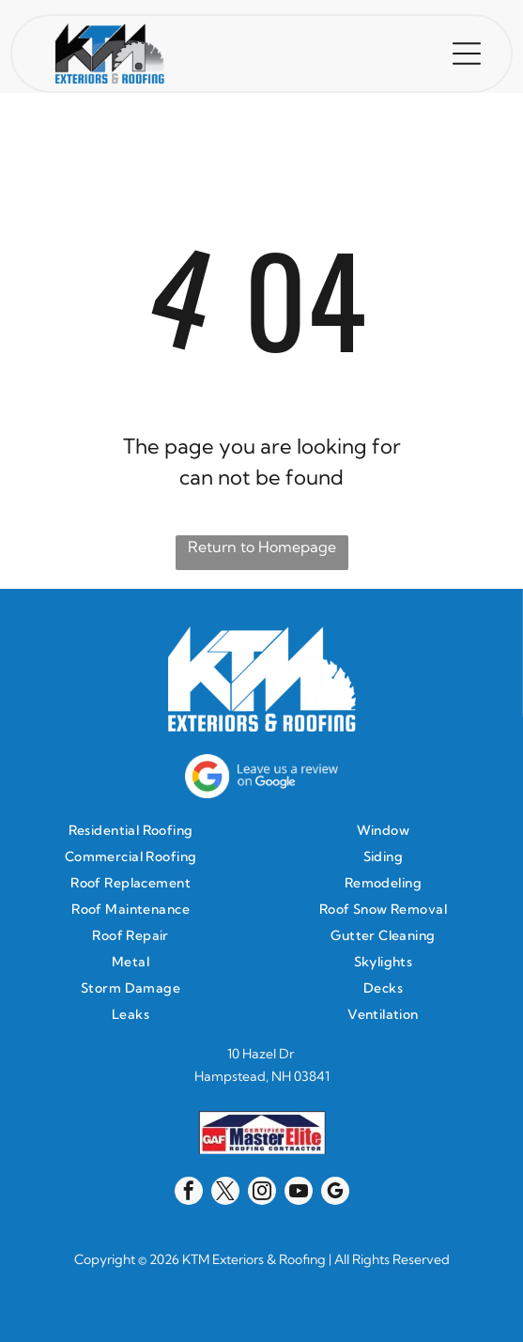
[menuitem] (135, 830)
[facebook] (189, 1193)
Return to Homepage (262, 546)
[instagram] (262, 1193)
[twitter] (225, 1193)
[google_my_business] (335, 1193)
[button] (467, 53)
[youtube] (299, 1193)
